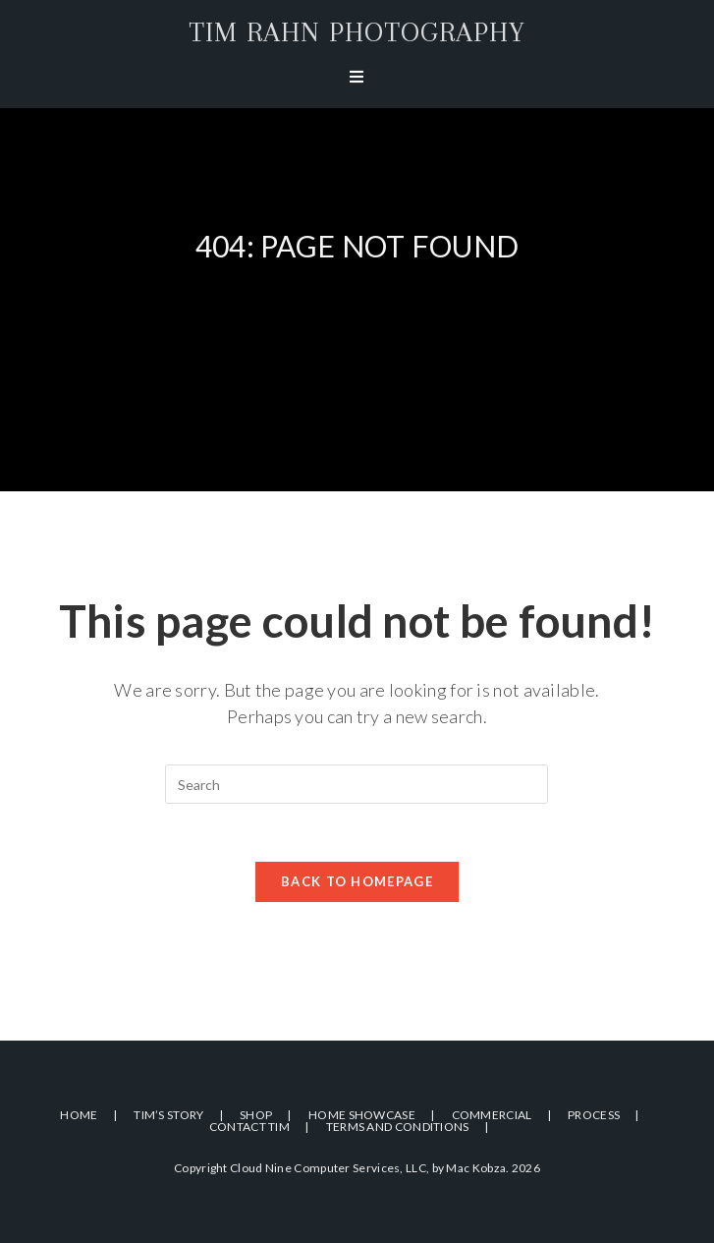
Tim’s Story (168, 1114)
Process (594, 1114)
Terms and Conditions (397, 1126)
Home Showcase (361, 1114)
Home (78, 1114)
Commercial (492, 1114)
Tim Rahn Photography (357, 32)
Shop (256, 1114)
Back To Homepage (357, 882)
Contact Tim (249, 1126)
